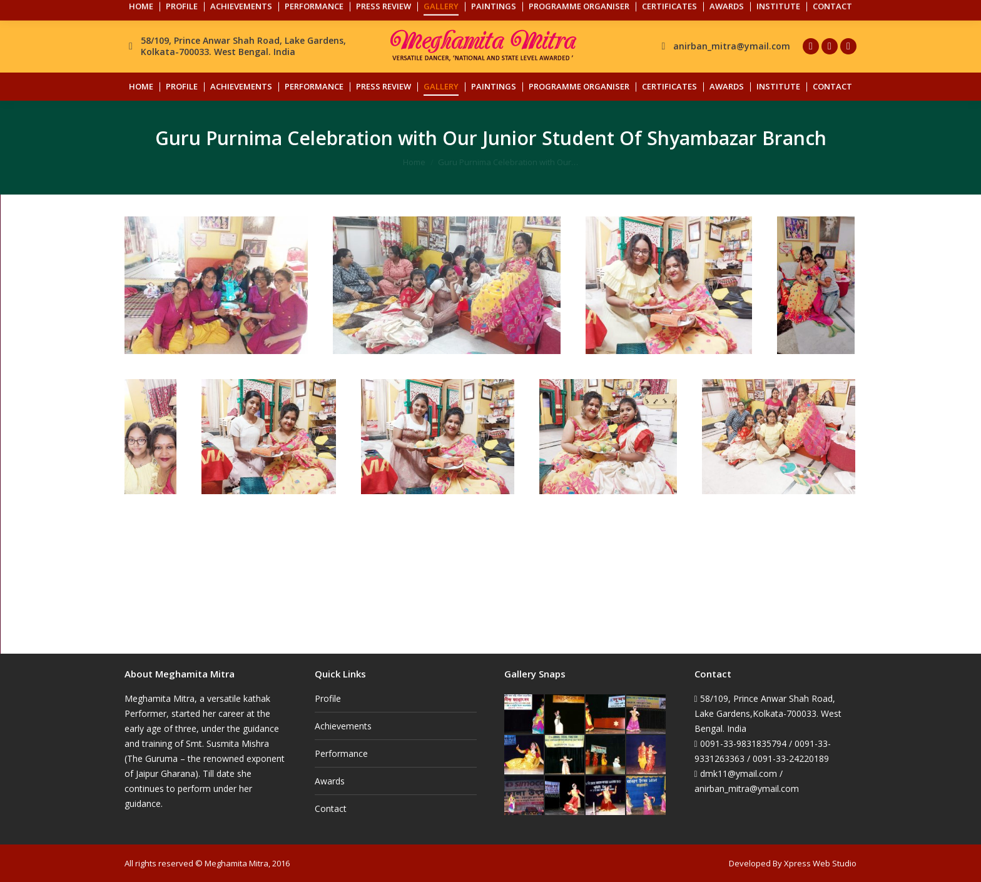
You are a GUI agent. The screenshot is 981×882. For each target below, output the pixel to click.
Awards (330, 781)
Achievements (343, 726)
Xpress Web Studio (820, 863)
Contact (331, 808)
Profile (328, 698)
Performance (341, 753)
